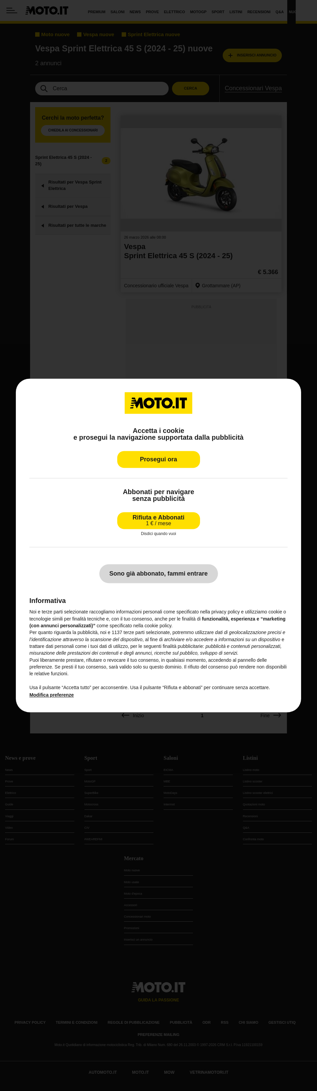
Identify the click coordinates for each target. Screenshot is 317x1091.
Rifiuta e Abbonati (158, 520)
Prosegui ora (158, 459)
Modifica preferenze (51, 695)
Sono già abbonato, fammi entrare (158, 574)
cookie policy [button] (158, 625)
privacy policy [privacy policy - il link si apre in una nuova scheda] (225, 612)
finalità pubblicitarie (183, 646)
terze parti (134, 632)
